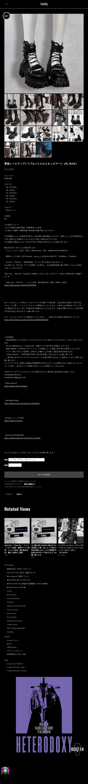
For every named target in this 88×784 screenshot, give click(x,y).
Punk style (11, 617)
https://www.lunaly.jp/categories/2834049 (22, 403)
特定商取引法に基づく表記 (16, 654)
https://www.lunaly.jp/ (13, 421)
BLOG (9, 644)
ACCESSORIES (13, 598)
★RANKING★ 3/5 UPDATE (18, 580)
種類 (6, 460)
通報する (20, 494)
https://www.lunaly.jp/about (15, 386)
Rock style (11, 613)
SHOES (10, 602)
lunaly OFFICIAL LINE (16, 667)
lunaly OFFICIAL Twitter (17, 671)
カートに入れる (44, 475)
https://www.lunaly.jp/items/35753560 (20, 285)
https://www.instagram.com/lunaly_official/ (22, 438)
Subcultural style (14, 621)
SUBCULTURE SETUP (16, 606)
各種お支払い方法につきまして (19, 569)
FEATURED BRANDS (16, 628)
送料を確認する (29, 484)
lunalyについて (13, 640)
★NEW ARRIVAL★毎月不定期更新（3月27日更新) (27, 584)
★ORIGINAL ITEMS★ (16, 587)
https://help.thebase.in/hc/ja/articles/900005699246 (26, 320)
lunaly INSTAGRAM (15, 664)
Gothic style (12, 610)
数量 (6, 465)
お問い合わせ (12, 647)
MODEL (10, 632)
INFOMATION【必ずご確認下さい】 (21, 573)
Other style (12, 624)
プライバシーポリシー (15, 651)
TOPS (9, 591)
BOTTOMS (11, 595)
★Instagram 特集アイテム (18, 576)
